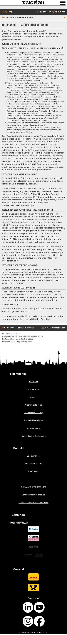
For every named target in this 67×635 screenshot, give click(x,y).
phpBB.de (29, 339)
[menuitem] (8, 12)
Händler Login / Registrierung (33, 436)
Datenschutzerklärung (33, 412)
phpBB (14, 336)
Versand (33, 397)
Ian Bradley (16, 333)
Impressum (33, 381)
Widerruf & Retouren (33, 405)
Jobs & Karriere (33, 428)
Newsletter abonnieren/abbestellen (33, 502)
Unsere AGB (33, 389)
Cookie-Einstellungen (33, 420)
